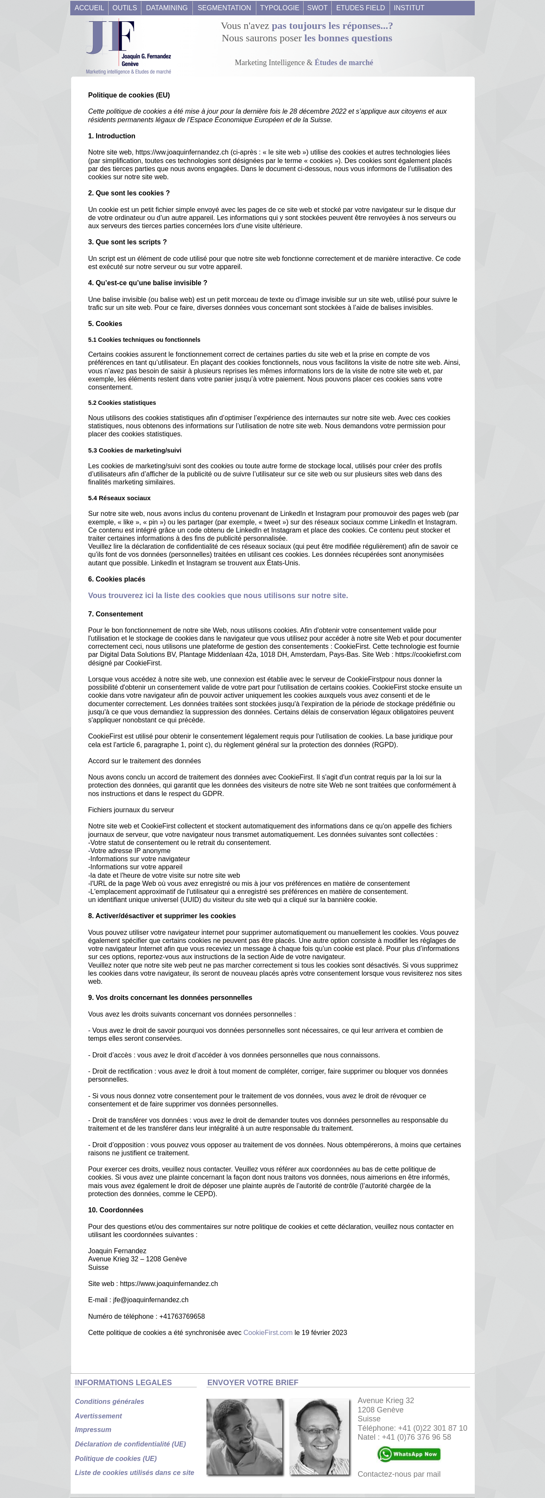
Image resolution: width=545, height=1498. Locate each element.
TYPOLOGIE (279, 7)
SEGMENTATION (224, 7)
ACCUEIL (89, 7)
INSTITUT (409, 7)
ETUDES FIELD (360, 7)
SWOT (317, 7)
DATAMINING (167, 7)
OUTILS (124, 7)
